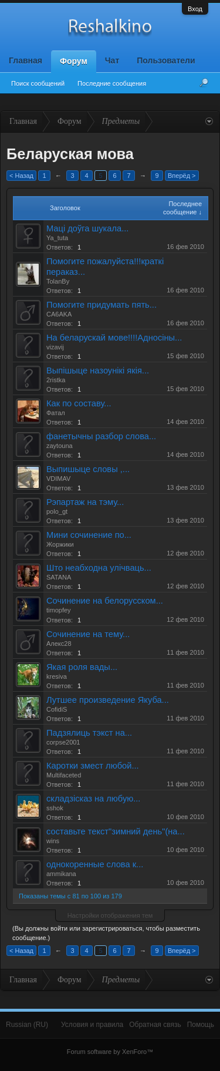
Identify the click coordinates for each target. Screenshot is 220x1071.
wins (52, 840)
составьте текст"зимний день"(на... (115, 831)
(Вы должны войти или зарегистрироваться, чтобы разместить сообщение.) (106, 933)
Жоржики (60, 544)
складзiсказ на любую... (93, 798)
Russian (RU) (27, 1025)
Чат (112, 60)
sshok (54, 807)
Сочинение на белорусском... (104, 600)
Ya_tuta (57, 237)
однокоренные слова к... (94, 864)
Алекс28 (59, 643)
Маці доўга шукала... (87, 228)
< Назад (21, 175)
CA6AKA (59, 314)
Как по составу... (78, 403)
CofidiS (56, 709)
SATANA (58, 577)
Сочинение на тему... (88, 634)
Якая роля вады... (81, 667)
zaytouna (59, 445)
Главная (25, 60)
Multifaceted (63, 775)
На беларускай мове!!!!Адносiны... (114, 337)
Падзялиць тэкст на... (89, 732)
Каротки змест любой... (92, 765)
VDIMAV (58, 478)
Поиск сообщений (38, 83)
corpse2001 (63, 742)
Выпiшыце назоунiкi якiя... (97, 370)
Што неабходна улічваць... (98, 567)
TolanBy (57, 281)
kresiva (56, 676)
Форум (73, 61)
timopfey (58, 610)
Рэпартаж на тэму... (85, 502)
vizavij (55, 347)
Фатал (55, 412)
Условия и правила (92, 1025)
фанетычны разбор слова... (101, 436)
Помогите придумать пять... (101, 304)
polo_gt (56, 511)
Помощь (200, 1025)
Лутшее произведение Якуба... (107, 700)
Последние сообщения (111, 83)
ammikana (61, 873)
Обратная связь (155, 1025)
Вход (195, 8)
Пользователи (166, 60)
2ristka (55, 379)
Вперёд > (182, 175)
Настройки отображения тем (110, 915)
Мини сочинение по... (88, 535)
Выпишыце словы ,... (88, 469)
